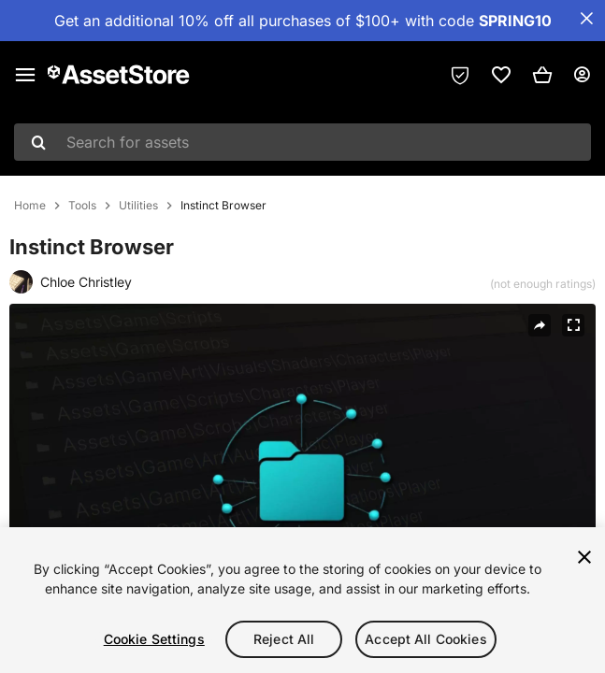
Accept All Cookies (426, 639)
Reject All (283, 639)
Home (30, 205)
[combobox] (302, 142)
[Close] (584, 557)
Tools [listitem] (82, 205)
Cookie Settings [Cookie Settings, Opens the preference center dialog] (154, 639)
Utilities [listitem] (138, 205)
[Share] (539, 325)
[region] (302, 600)
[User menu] (581, 74)
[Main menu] (25, 74)
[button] (542, 75)
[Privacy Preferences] (460, 75)
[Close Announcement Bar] (586, 18)
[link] (501, 75)
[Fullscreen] (573, 325)
